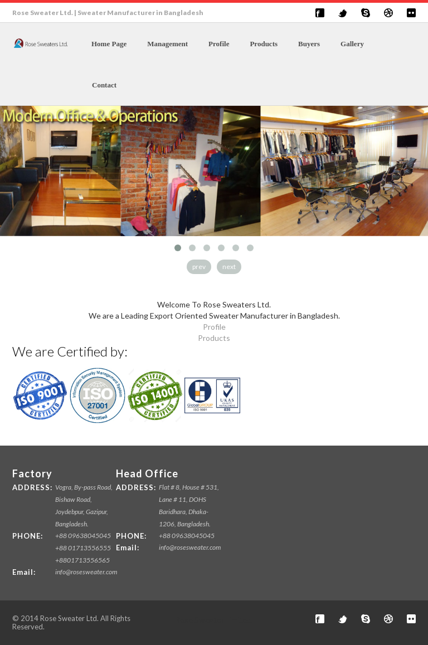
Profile (218, 44)
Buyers (309, 44)
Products (264, 44)
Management (167, 44)
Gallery (352, 44)
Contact (104, 85)
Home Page (109, 44)
